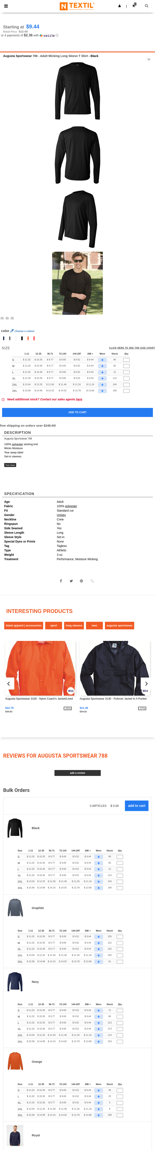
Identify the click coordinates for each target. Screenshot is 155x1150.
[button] (119, 6)
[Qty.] (126, 360)
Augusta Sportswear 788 (18, 438)
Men (94, 625)
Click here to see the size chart (132, 348)
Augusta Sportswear (17, 56)
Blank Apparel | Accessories (23, 625)
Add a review (77, 773)
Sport (53, 625)
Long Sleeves (74, 625)
